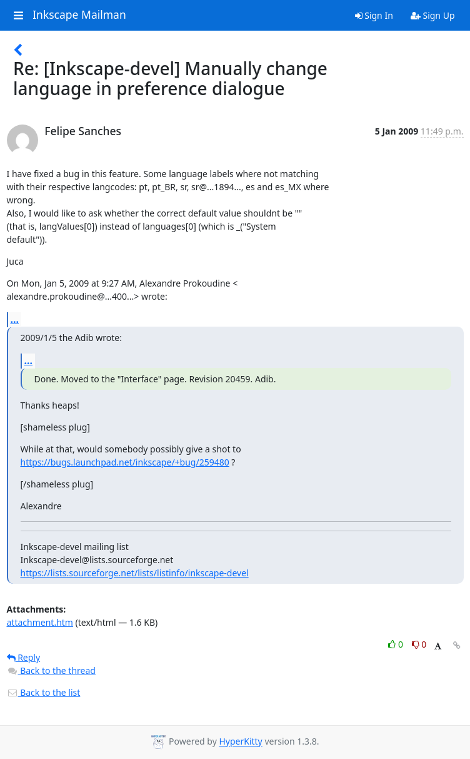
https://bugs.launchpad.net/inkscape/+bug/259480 (125, 462)
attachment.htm (40, 622)
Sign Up (433, 15)
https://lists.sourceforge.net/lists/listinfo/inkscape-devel (135, 573)
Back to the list (44, 692)
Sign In (374, 15)
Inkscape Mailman (79, 15)
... (15, 319)
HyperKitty (240, 742)
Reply (24, 657)
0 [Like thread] (396, 644)
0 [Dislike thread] (419, 644)
